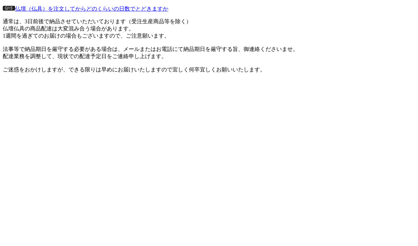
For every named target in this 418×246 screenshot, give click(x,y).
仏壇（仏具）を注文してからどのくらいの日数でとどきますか (91, 9)
